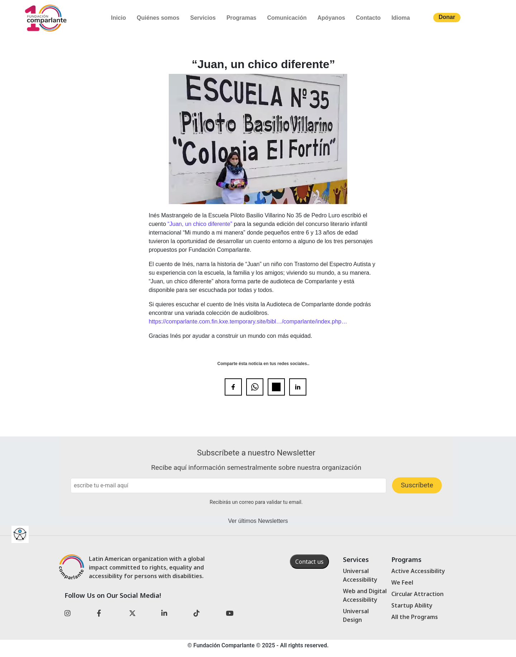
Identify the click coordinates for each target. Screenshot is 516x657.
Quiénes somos (158, 18)
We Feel (402, 582)
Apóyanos (331, 18)
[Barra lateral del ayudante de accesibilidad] (20, 534)
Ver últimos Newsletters (258, 521)
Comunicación (286, 18)
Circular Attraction (417, 594)
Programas (241, 18)
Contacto (368, 18)
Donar (447, 17)
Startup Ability (412, 605)
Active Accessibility (418, 571)
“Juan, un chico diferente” (199, 224)
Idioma (400, 18)
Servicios (203, 18)
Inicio (118, 18)
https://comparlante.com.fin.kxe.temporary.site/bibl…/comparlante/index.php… (248, 321)
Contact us (309, 562)
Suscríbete (417, 485)
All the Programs (414, 617)
